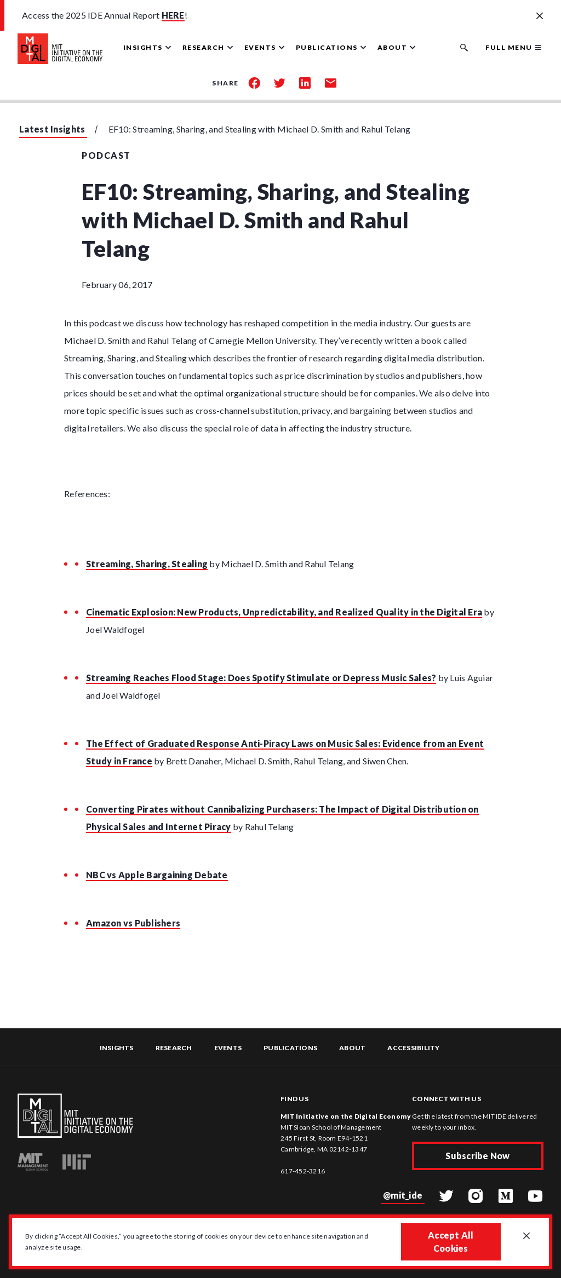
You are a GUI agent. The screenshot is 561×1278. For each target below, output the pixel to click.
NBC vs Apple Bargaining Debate (157, 875)
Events (228, 1048)
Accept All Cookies (451, 1241)
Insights (117, 1048)
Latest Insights (52, 129)
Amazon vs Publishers (133, 923)
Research (174, 1048)
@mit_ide (402, 1195)
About (352, 1048)
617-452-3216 (302, 1171)
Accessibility (413, 1048)
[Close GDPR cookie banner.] (526, 1236)
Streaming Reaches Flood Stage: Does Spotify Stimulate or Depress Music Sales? (261, 677)
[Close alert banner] (539, 16)
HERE (173, 15)
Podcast (106, 155)
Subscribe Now (477, 1155)
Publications (290, 1048)
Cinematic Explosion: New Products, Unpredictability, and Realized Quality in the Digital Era (284, 612)
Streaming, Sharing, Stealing (147, 564)
